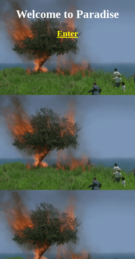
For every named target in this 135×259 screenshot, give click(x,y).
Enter (67, 33)
